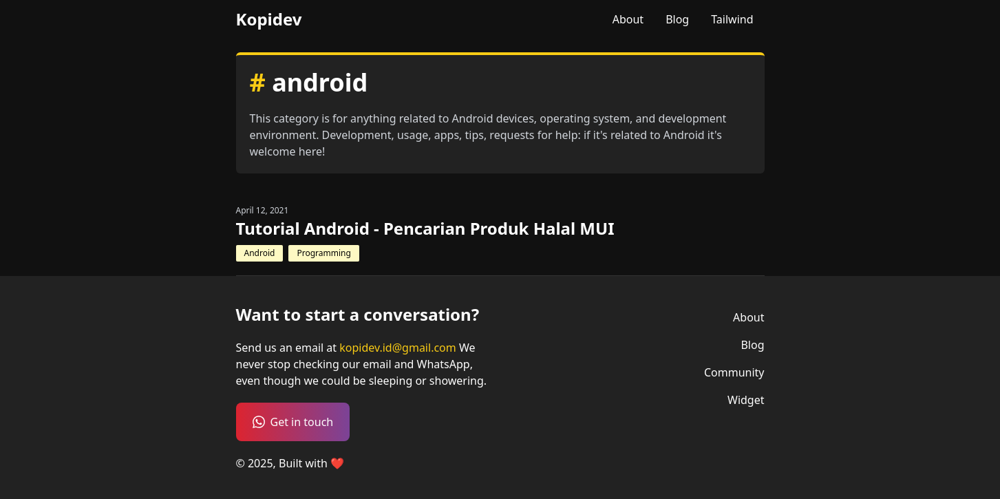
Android (259, 253)
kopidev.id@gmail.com (399, 347)
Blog (677, 19)
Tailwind (732, 19)
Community (734, 372)
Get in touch (293, 421)
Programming (323, 253)
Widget (746, 399)
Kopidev (269, 19)
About (628, 19)
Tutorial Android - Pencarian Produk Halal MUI (425, 228)
